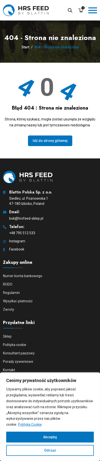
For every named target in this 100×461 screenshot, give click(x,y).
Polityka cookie (14, 345)
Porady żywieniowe (18, 362)
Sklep (7, 336)
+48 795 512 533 (22, 233)
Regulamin (11, 293)
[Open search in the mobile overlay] (70, 10)
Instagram (17, 241)
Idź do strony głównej (50, 141)
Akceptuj (50, 437)
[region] (50, 416)
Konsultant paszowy (19, 353)
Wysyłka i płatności (17, 301)
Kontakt (9, 370)
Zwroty (8, 309)
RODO (7, 284)
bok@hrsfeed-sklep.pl (26, 218)
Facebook (16, 249)
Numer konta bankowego (22, 276)
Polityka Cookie (30, 424)
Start (25, 47)
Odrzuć (50, 450)
